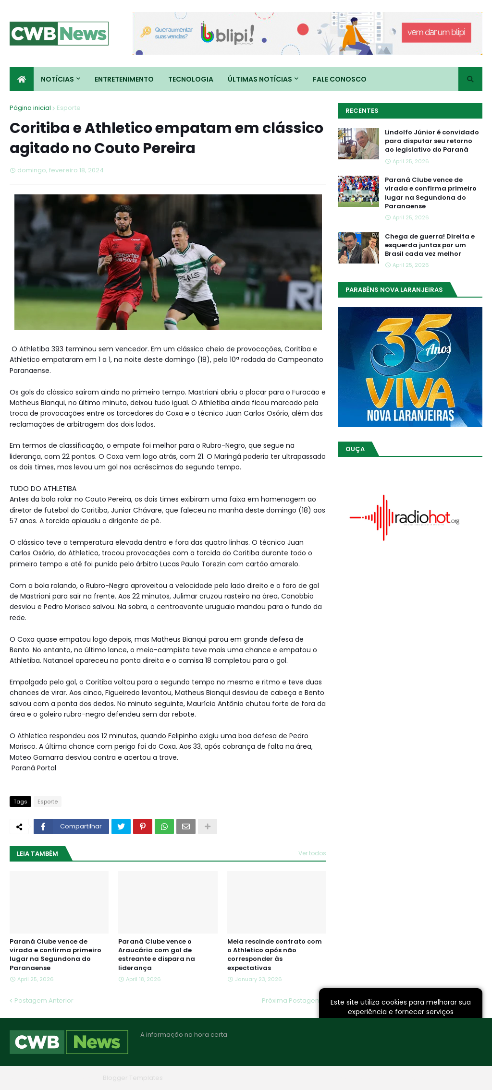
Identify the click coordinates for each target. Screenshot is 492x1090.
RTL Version (464, 1077)
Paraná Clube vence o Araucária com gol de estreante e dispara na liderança (156, 954)
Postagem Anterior (44, 1000)
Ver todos (312, 853)
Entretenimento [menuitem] (124, 79)
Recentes (362, 110)
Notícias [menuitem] (57, 79)
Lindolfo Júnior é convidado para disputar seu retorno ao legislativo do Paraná (432, 141)
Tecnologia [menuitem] (190, 79)
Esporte (69, 107)
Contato (424, 1077)
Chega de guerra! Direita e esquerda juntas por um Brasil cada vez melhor (430, 245)
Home (337, 1077)
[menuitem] (22, 79)
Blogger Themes (72, 1077)
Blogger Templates (133, 1077)
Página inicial (30, 107)
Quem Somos (379, 1077)
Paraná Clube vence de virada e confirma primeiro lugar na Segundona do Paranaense (55, 954)
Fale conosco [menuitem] (340, 79)
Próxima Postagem (291, 1000)
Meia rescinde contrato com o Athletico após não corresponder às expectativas (274, 954)
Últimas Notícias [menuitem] (260, 79)
